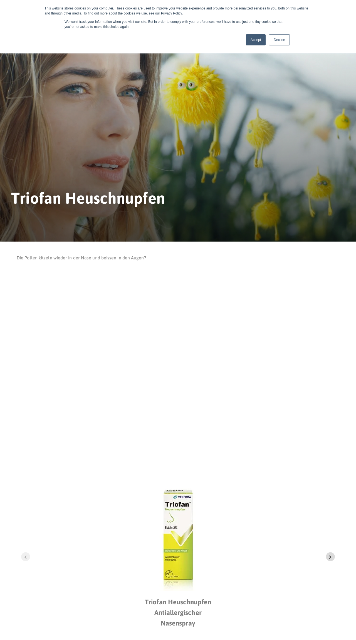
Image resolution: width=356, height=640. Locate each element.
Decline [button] (279, 40)
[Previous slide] (25, 556)
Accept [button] (256, 40)
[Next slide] (330, 556)
